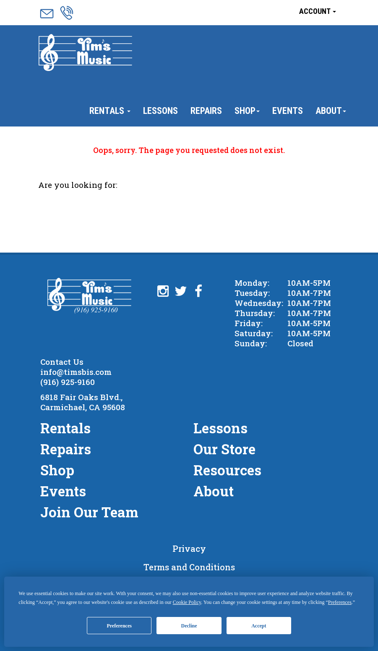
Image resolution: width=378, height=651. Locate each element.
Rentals (109, 110)
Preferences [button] (340, 602)
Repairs (206, 110)
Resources (227, 470)
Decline (189, 626)
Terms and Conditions (189, 566)
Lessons (160, 110)
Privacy (189, 548)
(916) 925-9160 (67, 382)
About (330, 110)
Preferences (119, 626)
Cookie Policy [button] (187, 602)
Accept (258, 626)
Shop (247, 110)
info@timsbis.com (76, 371)
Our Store (224, 449)
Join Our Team (89, 512)
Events (287, 110)
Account (317, 11)
